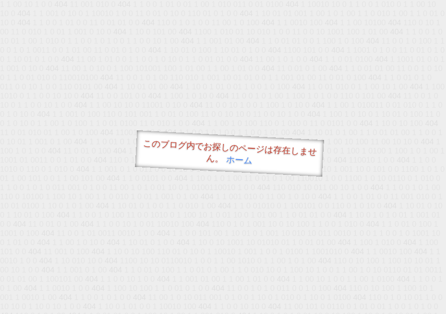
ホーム (239, 159)
